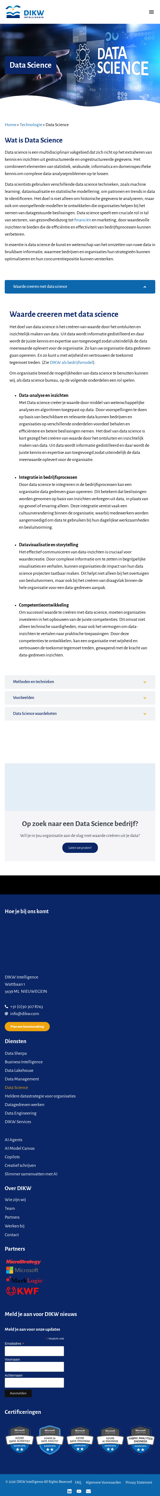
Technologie (31, 124)
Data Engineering (21, 1113)
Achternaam (14, 1375)
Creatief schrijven (20, 1165)
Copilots (12, 1156)
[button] (151, 12)
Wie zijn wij (15, 1199)
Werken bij (14, 1226)
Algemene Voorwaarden (103, 1482)
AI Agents (13, 1139)
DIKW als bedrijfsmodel (71, 362)
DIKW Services (18, 1121)
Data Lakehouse (19, 1070)
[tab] (80, 287)
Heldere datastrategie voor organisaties (40, 1096)
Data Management (22, 1079)
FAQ (78, 1482)
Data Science (16, 1087)
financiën (82, 220)
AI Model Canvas (20, 1148)
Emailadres (14, 1343)
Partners (12, 1217)
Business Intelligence (24, 1061)
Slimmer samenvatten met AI (31, 1174)
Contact (12, 1234)
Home (10, 124)
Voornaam (12, 1359)
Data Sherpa (16, 1053)
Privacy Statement (139, 1482)
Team (10, 1208)
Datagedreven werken (24, 1104)
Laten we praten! (80, 848)
